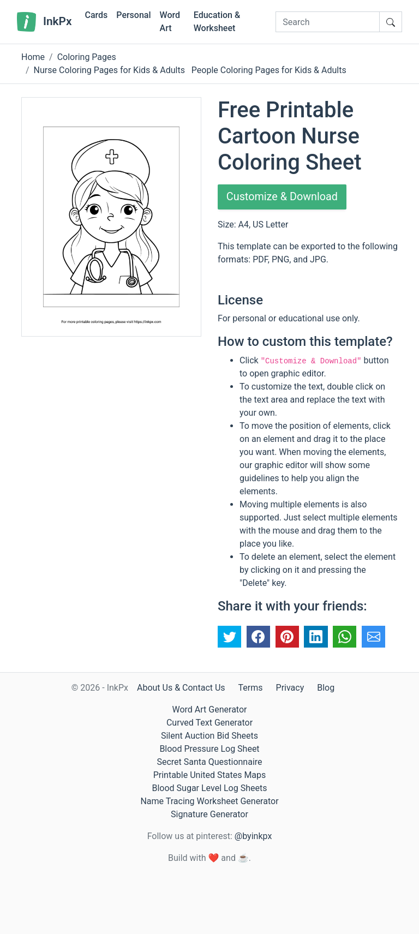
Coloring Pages (86, 57)
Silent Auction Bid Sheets (209, 736)
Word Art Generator (209, 709)
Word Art (170, 21)
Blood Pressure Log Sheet (209, 749)
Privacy (290, 687)
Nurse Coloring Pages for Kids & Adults (109, 70)
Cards (96, 15)
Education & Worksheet (217, 21)
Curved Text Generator (209, 722)
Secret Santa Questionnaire (209, 762)
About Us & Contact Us (181, 687)
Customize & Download (282, 196)
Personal (133, 15)
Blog (325, 687)
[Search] (328, 21)
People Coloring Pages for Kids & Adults (268, 70)
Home (33, 57)
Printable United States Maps (209, 775)
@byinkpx (253, 836)
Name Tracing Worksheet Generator (209, 801)
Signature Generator (209, 814)
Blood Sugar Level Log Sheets (209, 788)
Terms (250, 687)
